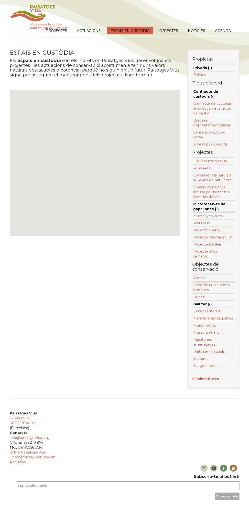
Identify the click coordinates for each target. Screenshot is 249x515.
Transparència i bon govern (32, 457)
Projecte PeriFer (207, 244)
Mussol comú (204, 325)
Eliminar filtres (205, 379)
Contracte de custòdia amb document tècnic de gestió (212, 108)
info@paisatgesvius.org (29, 437)
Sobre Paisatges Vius (28, 452)
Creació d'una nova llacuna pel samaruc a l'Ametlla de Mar (211, 192)
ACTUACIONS (89, 31)
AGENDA (223, 31)
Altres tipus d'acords (210, 144)
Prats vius (201, 223)
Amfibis (199, 278)
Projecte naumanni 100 (213, 237)
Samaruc (200, 358)
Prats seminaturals (209, 351)
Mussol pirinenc (206, 332)
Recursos (18, 462)
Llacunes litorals (206, 311)
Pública (199, 75)
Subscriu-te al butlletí (216, 476)
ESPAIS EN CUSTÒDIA (130, 31)
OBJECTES (168, 31)
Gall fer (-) (202, 304)
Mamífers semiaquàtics (213, 318)
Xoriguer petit (205, 365)
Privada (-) (202, 68)
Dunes (199, 297)
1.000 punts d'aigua (210, 161)
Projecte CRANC (207, 230)
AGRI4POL (202, 168)
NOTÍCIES (196, 31)
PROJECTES (56, 31)
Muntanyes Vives (208, 216)
